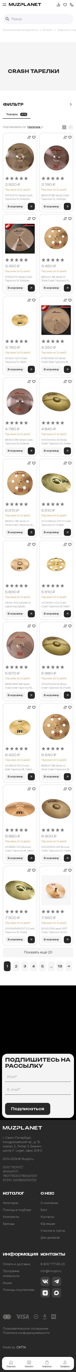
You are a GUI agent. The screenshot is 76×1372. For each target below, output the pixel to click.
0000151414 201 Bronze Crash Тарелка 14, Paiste (56, 848)
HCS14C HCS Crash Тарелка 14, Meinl (16, 360)
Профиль (65, 1364)
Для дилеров (50, 1237)
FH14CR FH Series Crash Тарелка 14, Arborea (19, 197)
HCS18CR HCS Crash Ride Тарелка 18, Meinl (18, 767)
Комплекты (11, 1217)
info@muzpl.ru (51, 1271)
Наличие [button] (34, 127)
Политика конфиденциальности (26, 1333)
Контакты (47, 1217)
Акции (7, 1283)
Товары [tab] (16, 114)
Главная (11, 1364)
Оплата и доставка (16, 1264)
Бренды (9, 1224)
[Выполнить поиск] (7, 19)
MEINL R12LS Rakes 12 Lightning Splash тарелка (18, 604)
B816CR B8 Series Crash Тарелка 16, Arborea (19, 441)
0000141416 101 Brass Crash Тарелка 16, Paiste (56, 685)
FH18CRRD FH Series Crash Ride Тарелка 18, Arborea (55, 360)
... (51, 966)
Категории (10, 1203)
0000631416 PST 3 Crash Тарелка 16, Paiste (19, 930)
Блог (44, 1210)
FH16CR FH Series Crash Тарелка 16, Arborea (18, 278)
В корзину (15, 206)
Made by (14, 1347)
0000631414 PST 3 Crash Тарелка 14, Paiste (56, 523)
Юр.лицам (48, 1224)
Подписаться (27, 1108)
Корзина (46, 1364)
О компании (49, 1203)
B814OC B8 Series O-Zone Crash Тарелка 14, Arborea (55, 278)
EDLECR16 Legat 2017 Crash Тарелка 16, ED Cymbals (54, 930)
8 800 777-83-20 (53, 1264)
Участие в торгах (53, 1231)
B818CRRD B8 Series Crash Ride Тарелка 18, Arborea (18, 686)
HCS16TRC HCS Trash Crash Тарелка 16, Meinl (55, 604)
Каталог (29, 1364)
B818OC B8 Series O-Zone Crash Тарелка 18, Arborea (55, 767)
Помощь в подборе (17, 1210)
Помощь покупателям (18, 1290)
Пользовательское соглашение (25, 1328)
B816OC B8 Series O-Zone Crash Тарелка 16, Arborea (19, 523)
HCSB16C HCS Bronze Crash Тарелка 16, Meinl (19, 848)
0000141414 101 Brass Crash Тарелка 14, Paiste (56, 441)
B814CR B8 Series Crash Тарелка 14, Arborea (55, 197)
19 (60, 966)
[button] (71, 4)
